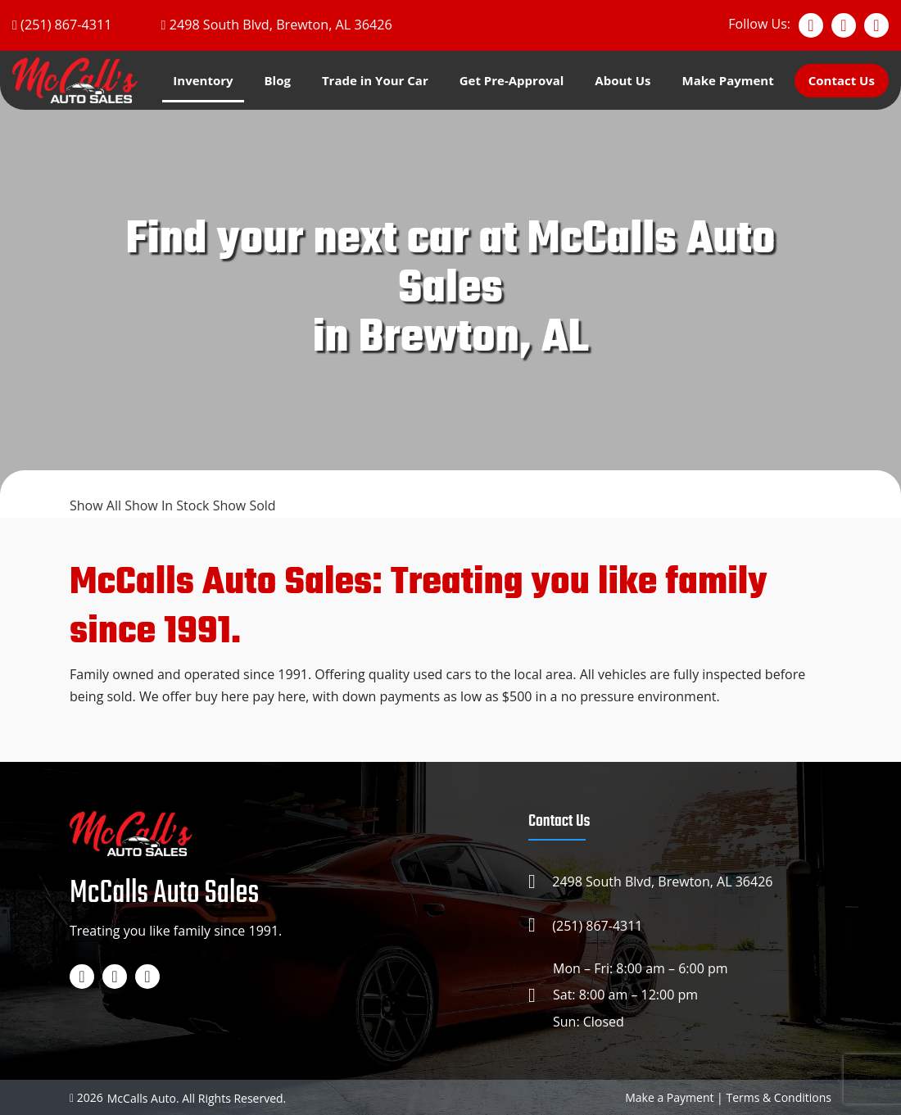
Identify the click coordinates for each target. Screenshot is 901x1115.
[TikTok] (876, 25)
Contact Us (841, 80)
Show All (97, 505)
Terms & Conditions (778, 1096)
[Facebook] (811, 25)
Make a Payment (669, 1096)
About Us (622, 80)
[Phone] (61, 25)
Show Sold (244, 505)
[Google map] (274, 25)
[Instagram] (843, 25)
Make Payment (727, 80)
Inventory (203, 80)
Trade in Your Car (375, 80)
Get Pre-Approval (512, 80)
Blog (278, 80)
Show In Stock (169, 505)
